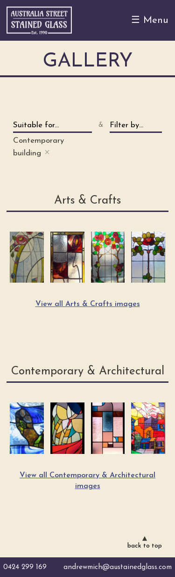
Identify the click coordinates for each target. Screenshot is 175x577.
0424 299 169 (25, 567)
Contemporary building (38, 147)
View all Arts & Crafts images (87, 304)
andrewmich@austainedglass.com (117, 567)
